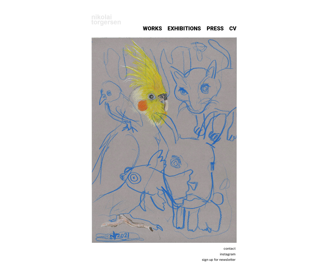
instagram (228, 254)
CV (232, 29)
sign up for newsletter (219, 260)
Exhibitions (184, 29)
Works (152, 29)
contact (230, 249)
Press (215, 29)
